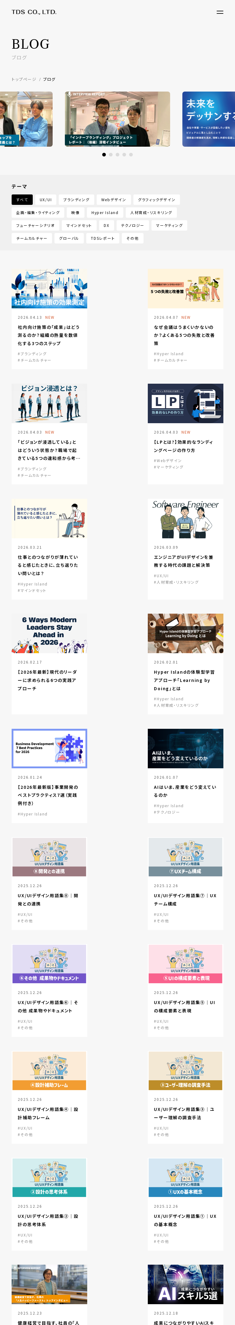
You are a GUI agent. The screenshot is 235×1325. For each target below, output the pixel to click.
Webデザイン (113, 199)
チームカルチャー (31, 238)
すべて (22, 199)
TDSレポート (103, 238)
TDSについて (26, 1211)
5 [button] (131, 154)
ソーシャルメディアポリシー (113, 1299)
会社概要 (21, 1234)
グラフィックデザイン (157, 199)
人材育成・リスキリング (151, 212)
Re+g (176, 1220)
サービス (74, 1211)
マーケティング (169, 225)
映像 (75, 212)
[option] (117, 119)
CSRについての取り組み (36, 1271)
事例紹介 (127, 1211)
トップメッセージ (28, 1243)
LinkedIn (188, 1246)
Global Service (82, 1256)
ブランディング (76, 199)
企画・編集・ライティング (38, 212)
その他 (132, 238)
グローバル (69, 238)
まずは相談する (120, 1152)
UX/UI (46, 199)
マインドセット (79, 225)
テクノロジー (133, 225)
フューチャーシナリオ (35, 225)
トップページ (24, 79)
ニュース (126, 1239)
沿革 (16, 1252)
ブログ (124, 1225)
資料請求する (46, 1143)
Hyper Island (105, 212)
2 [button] (111, 154)
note (184, 1256)
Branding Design (84, 1229)
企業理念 (21, 1261)
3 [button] (117, 154)
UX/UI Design (80, 1220)
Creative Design (83, 1238)
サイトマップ (23, 1299)
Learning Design (83, 1247)
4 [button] (124, 154)
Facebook (190, 1266)
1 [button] (104, 154)
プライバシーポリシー (61, 1299)
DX (107, 225)
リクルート (128, 1253)
